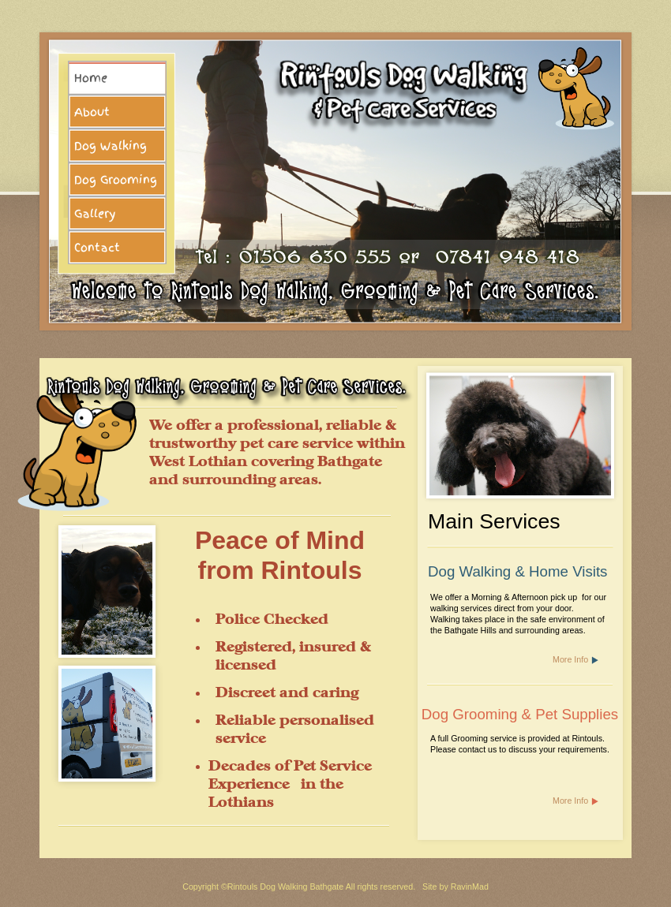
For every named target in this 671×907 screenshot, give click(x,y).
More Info (570, 659)
